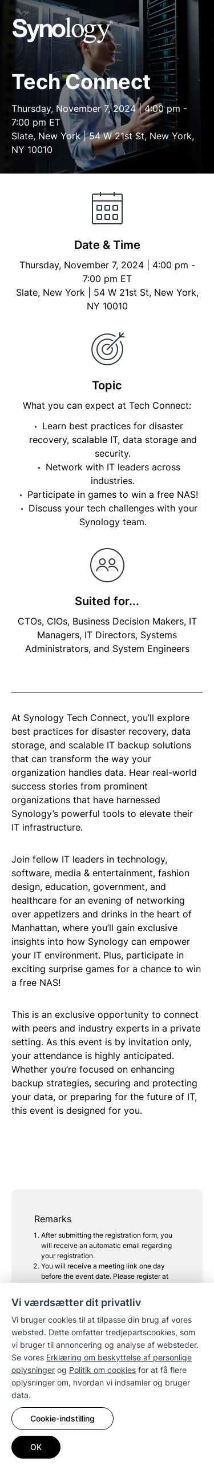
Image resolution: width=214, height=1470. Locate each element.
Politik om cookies (102, 1370)
